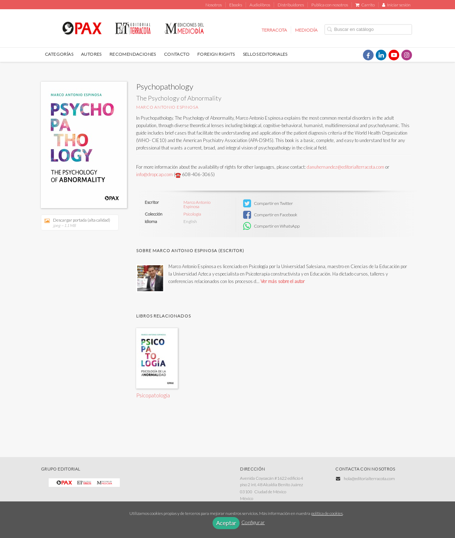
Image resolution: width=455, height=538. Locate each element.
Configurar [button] (253, 522)
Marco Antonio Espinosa (167, 107)
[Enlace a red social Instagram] (406, 55)
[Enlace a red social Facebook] (368, 55)
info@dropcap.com (155, 174)
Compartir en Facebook (270, 214)
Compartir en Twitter (268, 203)
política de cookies (327, 513)
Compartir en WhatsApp (271, 226)
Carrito (365, 4)
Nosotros (213, 4)
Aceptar (226, 523)
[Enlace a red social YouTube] (394, 55)
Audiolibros (260, 4)
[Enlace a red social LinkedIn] (381, 55)
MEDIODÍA (306, 29)
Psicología (192, 214)
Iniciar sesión (396, 4)
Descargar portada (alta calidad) (77, 222)
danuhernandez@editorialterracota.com (345, 167)
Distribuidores (291, 4)
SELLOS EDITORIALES (265, 54)
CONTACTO (176, 54)
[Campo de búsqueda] (368, 29)
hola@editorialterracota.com (369, 478)
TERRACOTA (274, 29)
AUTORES (91, 54)
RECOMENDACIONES (132, 54)
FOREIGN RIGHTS (216, 54)
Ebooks (235, 4)
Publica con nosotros (329, 4)
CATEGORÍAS (59, 54)
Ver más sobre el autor (283, 281)
